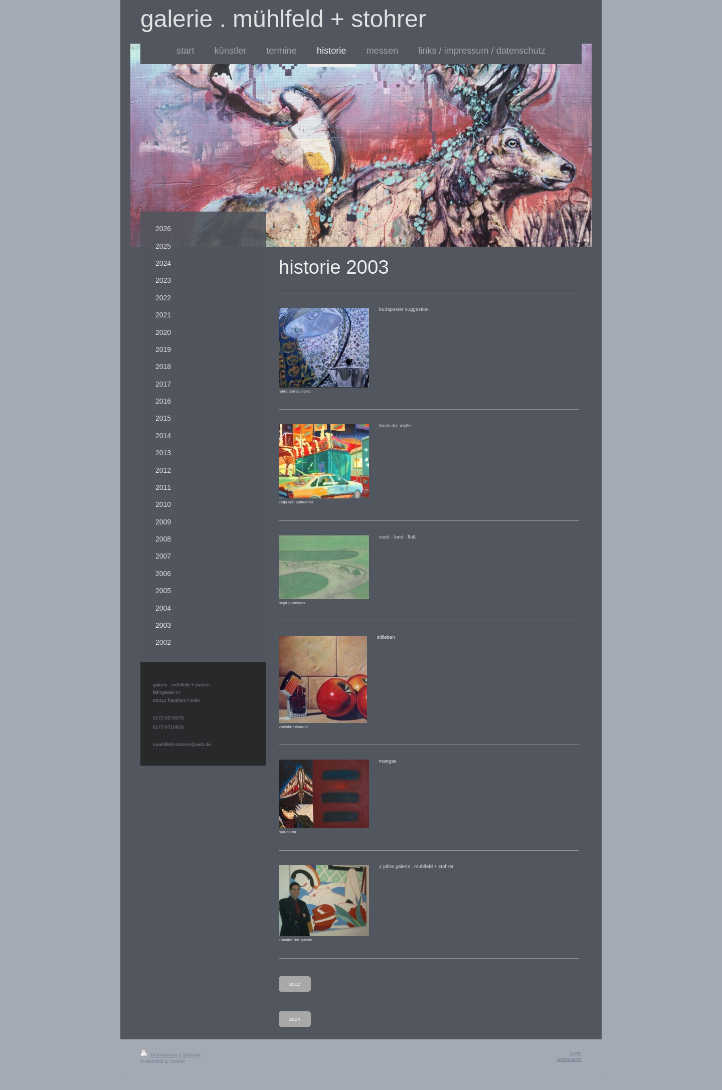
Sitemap (191, 1054)
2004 (294, 1019)
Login (576, 1052)
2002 (294, 984)
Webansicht (569, 1059)
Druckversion (160, 1054)
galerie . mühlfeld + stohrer (283, 19)
